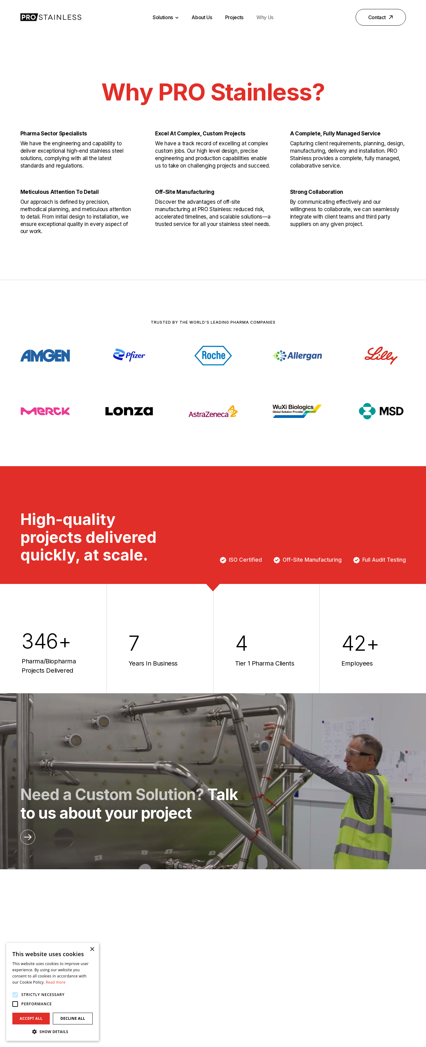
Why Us (264, 17)
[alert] (52, 992)
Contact (381, 17)
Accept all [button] (31, 1018)
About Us (202, 17)
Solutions (166, 17)
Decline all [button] (73, 1018)
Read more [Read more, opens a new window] (55, 982)
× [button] (92, 949)
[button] (52, 1031)
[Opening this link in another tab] (27, 837)
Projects (234, 17)
